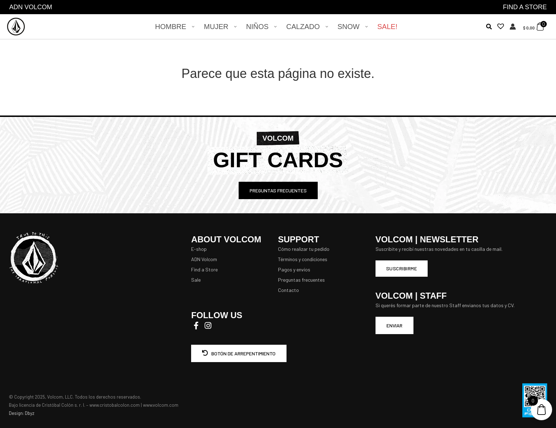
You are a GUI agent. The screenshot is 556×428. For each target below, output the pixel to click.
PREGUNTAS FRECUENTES (278, 190)
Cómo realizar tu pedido (303, 249)
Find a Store (204, 269)
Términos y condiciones (302, 259)
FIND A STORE (525, 7)
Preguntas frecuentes (301, 280)
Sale (196, 280)
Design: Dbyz (21, 413)
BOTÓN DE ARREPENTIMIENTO (239, 353)
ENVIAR (394, 325)
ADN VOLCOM (30, 7)
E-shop (199, 249)
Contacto (288, 290)
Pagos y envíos (294, 269)
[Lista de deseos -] (498, 27)
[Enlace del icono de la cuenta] (513, 26)
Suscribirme (401, 268)
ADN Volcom (204, 259)
